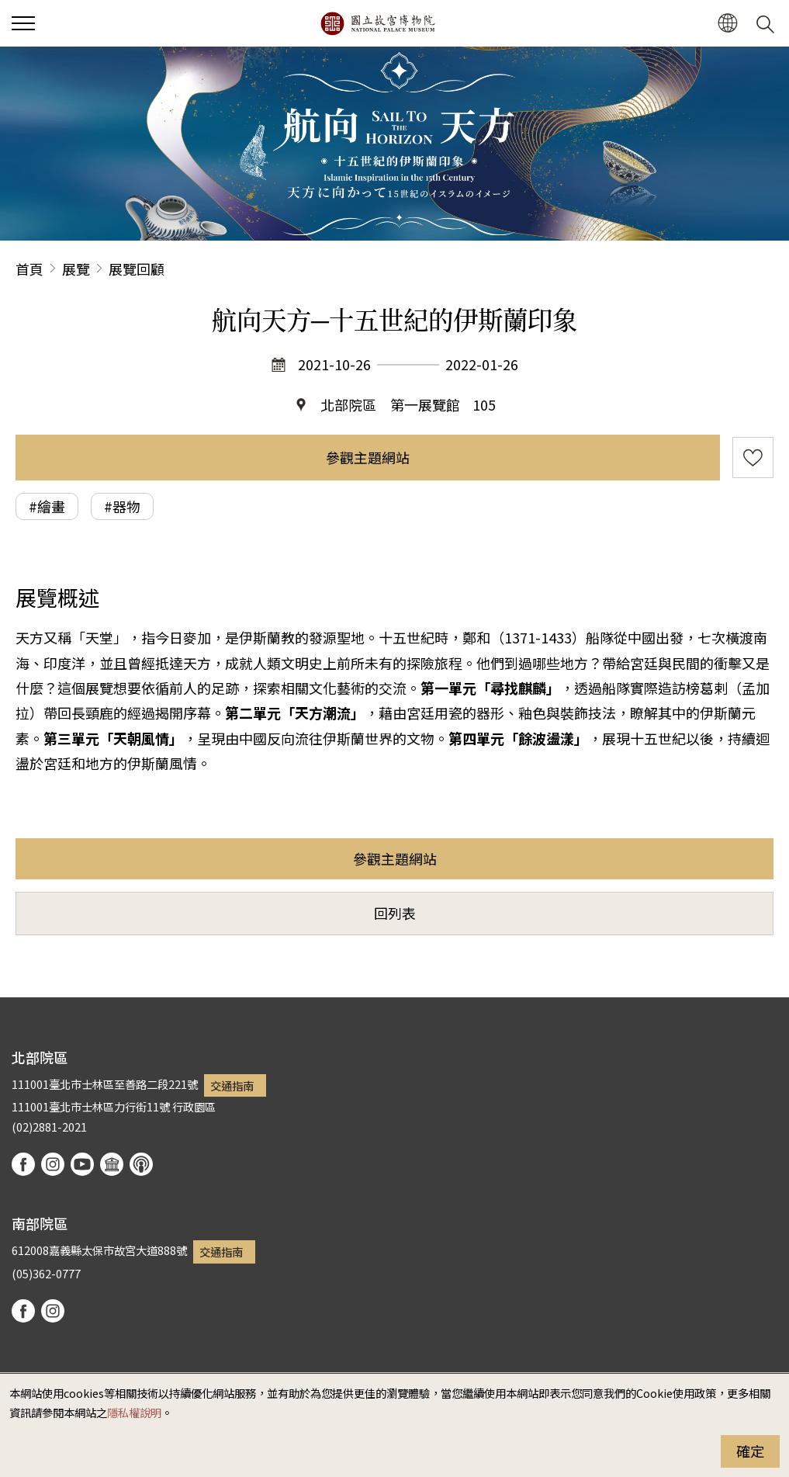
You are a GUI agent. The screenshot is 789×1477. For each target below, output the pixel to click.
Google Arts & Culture (111, 1164)
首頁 (29, 268)
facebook (23, 1164)
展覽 (76, 268)
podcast (141, 1164)
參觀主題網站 (368, 457)
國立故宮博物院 (377, 23)
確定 (750, 1451)
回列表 (395, 913)
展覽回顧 (136, 268)
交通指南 (232, 1085)
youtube (82, 1164)
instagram (52, 1164)
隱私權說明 (134, 1412)
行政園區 (194, 1106)
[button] (727, 23)
